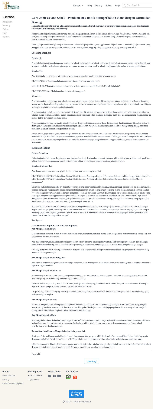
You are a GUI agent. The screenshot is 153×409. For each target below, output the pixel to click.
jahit (38, 354)
